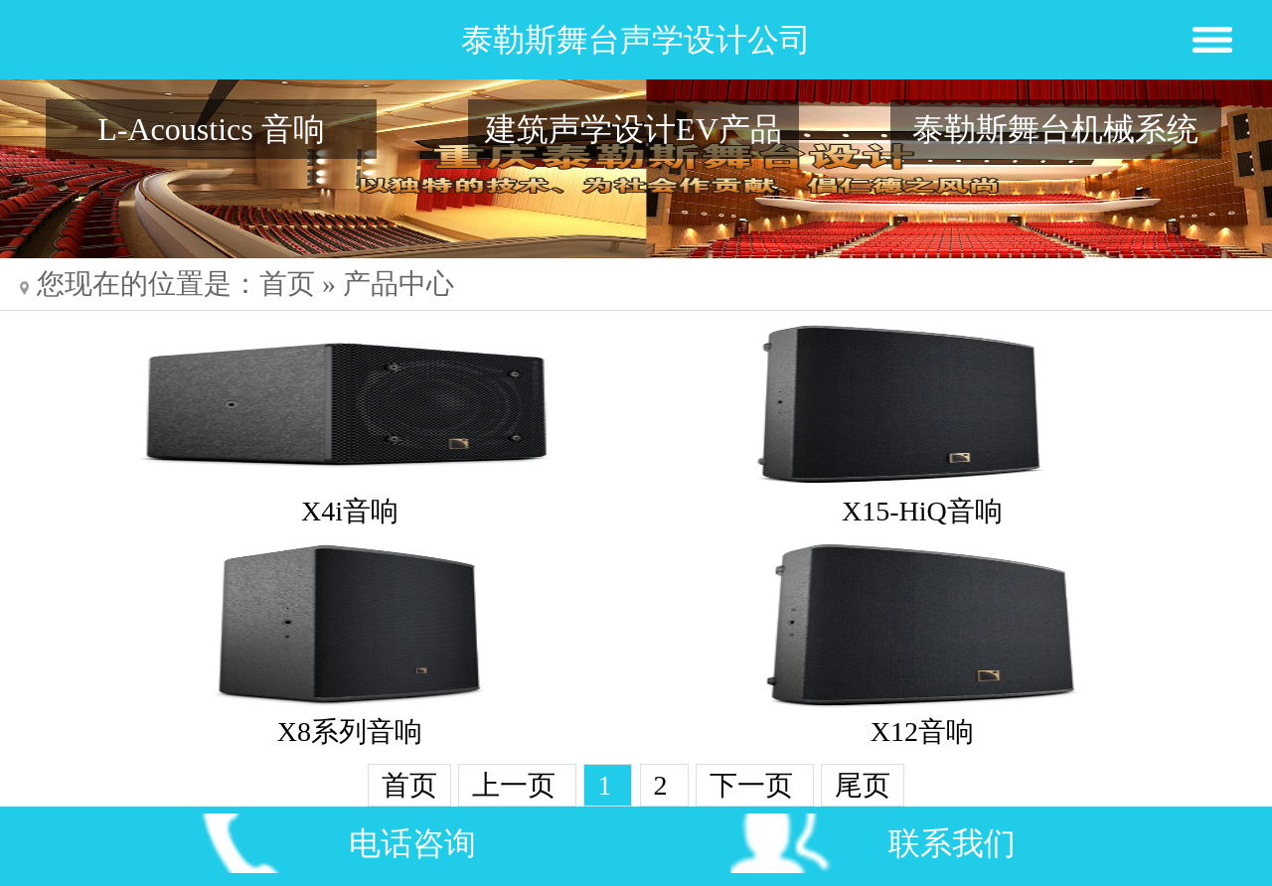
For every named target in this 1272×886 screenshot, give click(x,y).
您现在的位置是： (139, 283)
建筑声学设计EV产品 (633, 129)
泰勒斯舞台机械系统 (1055, 129)
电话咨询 (412, 843)
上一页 (517, 785)
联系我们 (952, 843)
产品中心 (398, 283)
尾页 (862, 785)
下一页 (755, 785)
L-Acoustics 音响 (210, 129)
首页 (287, 283)
